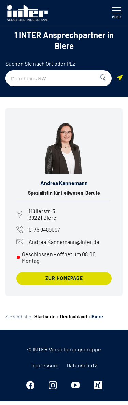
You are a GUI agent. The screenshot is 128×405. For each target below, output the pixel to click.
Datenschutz (82, 365)
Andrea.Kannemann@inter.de (57, 241)
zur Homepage (64, 278)
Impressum (44, 365)
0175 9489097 (44, 229)
